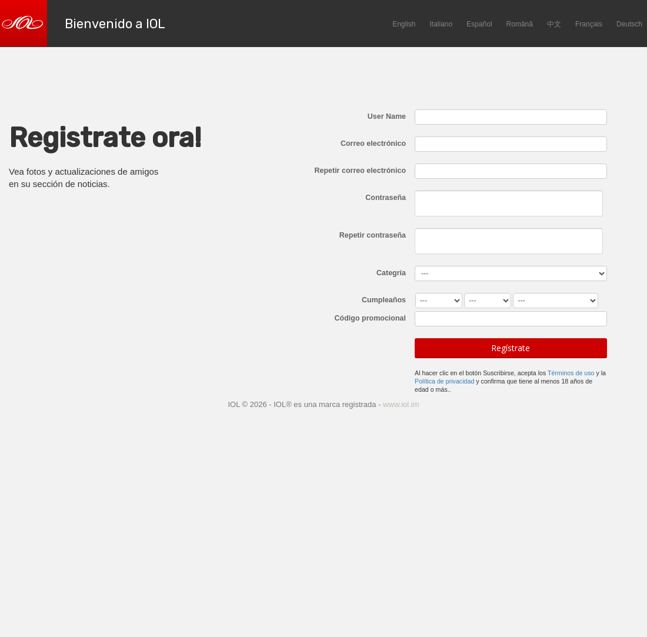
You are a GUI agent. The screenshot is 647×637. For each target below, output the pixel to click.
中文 (554, 24)
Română (519, 24)
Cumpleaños (384, 300)
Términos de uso (571, 372)
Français (588, 24)
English (403, 24)
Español (479, 24)
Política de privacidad (444, 381)
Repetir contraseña (372, 235)
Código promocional (370, 318)
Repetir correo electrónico (360, 170)
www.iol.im (401, 404)
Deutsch (629, 24)
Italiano (441, 24)
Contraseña (385, 198)
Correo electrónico (373, 143)
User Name (387, 116)
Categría (391, 273)
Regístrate (510, 347)
